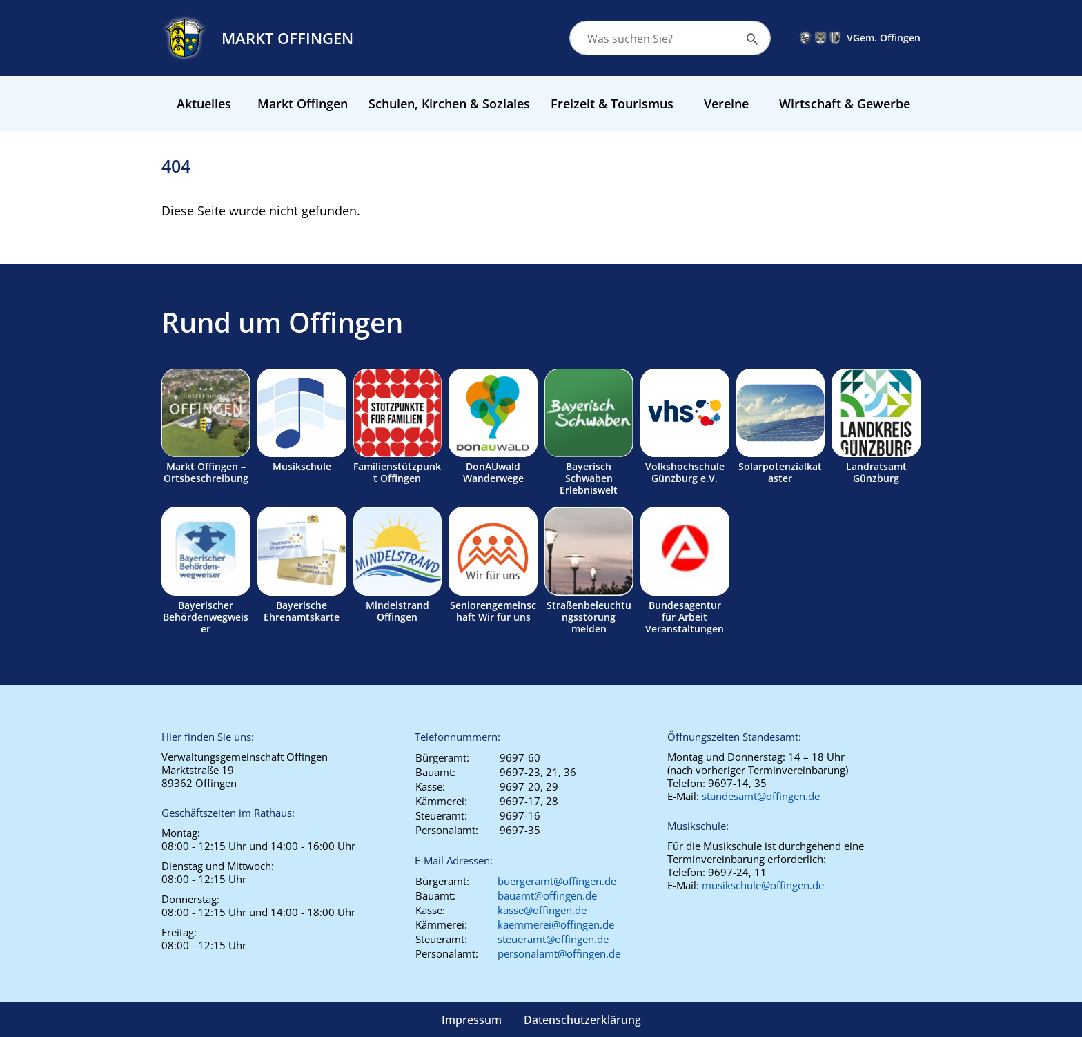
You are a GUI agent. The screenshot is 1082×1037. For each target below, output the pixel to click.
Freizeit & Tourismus (612, 103)
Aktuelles (204, 103)
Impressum (472, 1019)
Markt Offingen (302, 103)
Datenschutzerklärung (582, 1019)
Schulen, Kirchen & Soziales (449, 103)
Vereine (726, 103)
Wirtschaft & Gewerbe (844, 103)
